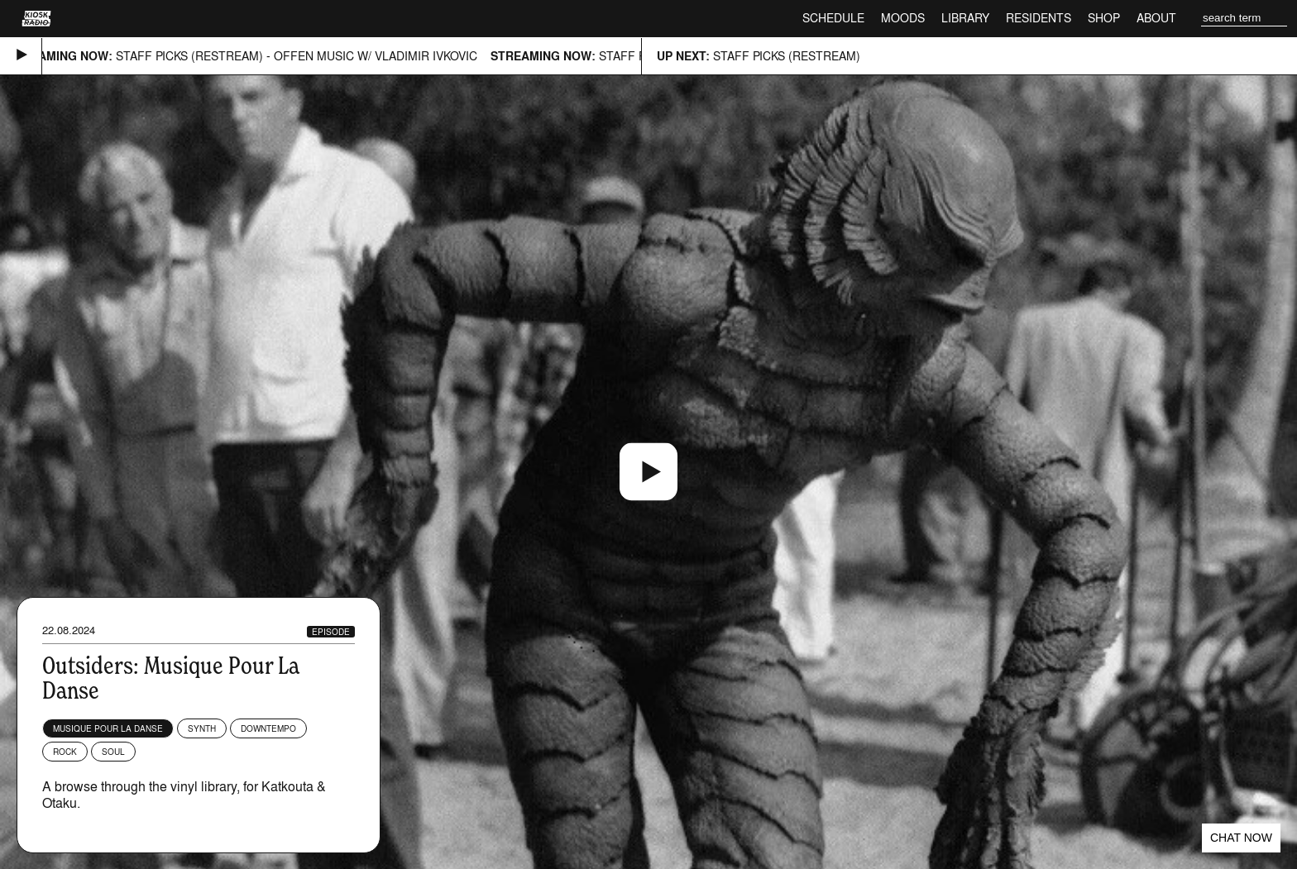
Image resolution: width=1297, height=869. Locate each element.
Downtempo (268, 728)
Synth (202, 728)
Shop (1104, 18)
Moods (903, 18)
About (1156, 18)
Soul (113, 751)
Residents (1038, 18)
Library (965, 18)
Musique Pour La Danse (108, 728)
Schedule (833, 18)
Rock (65, 751)
